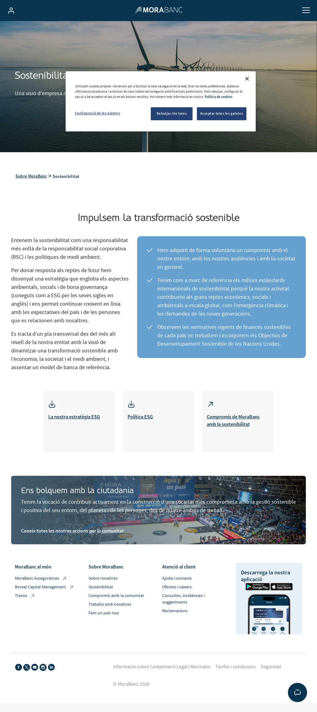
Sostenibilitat (101, 588)
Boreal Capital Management (44, 588)
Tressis (25, 597)
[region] (161, 101)
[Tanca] (247, 79)
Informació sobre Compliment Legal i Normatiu (162, 668)
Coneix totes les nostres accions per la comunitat (72, 531)
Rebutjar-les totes (172, 113)
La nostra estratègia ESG (74, 417)
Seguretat (271, 668)
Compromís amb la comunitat (116, 596)
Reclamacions (175, 612)
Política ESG (140, 417)
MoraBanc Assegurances (41, 579)
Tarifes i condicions (235, 668)
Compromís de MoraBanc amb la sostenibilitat (233, 421)
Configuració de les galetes (97, 113)
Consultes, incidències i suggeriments (183, 600)
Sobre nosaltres (103, 579)
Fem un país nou (104, 614)
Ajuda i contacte (177, 579)
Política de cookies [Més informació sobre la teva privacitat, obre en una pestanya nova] (218, 97)
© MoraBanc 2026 (131, 685)
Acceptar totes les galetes (221, 113)
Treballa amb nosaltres (110, 605)
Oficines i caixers (177, 588)
